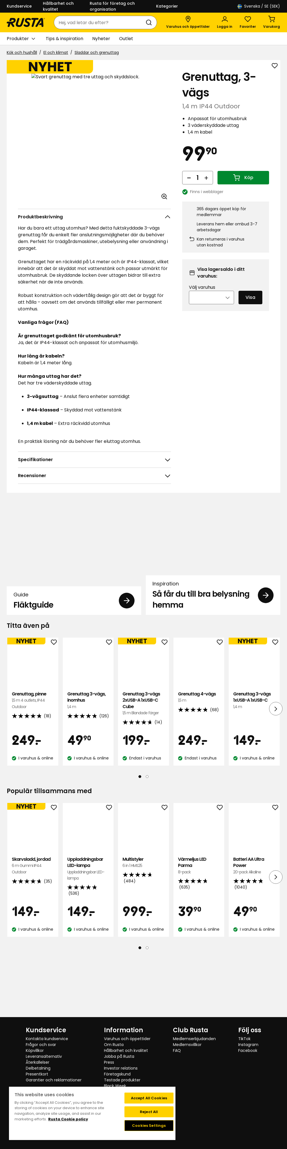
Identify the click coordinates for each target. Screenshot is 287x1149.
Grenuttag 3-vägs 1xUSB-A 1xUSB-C (254, 759)
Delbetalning (38, 1068)
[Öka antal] (206, 185)
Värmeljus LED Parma (199, 924)
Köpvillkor (35, 1050)
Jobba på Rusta (119, 1056)
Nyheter (101, 38)
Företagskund (117, 1074)
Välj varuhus (202, 295)
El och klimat (55, 52)
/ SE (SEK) (258, 6)
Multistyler (143, 921)
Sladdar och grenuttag (97, 52)
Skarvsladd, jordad (33, 924)
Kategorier (167, 6)
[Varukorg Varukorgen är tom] (271, 22)
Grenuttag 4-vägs (199, 756)
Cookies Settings (149, 1125)
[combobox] (99, 22)
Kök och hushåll (22, 52)
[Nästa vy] (276, 767)
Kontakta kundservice (47, 1039)
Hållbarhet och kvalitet (58, 6)
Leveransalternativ (44, 1056)
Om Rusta (114, 1044)
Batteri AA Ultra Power (254, 924)
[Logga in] (225, 22)
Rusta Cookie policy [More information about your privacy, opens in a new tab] (68, 1119)
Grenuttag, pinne (33, 759)
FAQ (177, 1050)
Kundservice (19, 6)
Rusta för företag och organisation (112, 6)
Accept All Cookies (149, 1098)
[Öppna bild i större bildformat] (164, 196)
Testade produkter (122, 1080)
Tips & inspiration (64, 38)
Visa (250, 305)
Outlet (126, 38)
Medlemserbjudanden (194, 1039)
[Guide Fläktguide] (74, 587)
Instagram (248, 1044)
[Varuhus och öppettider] (188, 22)
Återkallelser (37, 1062)
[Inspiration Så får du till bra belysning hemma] (213, 587)
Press (109, 1062)
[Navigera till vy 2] (147, 835)
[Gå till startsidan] (26, 22)
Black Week (115, 1086)
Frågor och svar (41, 1044)
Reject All (149, 1111)
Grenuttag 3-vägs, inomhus (88, 759)
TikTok (244, 1039)
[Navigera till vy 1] (139, 835)
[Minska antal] (189, 185)
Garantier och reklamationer (54, 1080)
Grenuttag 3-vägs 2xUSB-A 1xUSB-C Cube (143, 762)
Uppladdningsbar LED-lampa (88, 927)
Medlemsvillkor (187, 1044)
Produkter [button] (21, 38)
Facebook (247, 1050)
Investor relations (121, 1068)
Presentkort (37, 1074)
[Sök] (150, 22)
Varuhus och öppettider (127, 1039)
